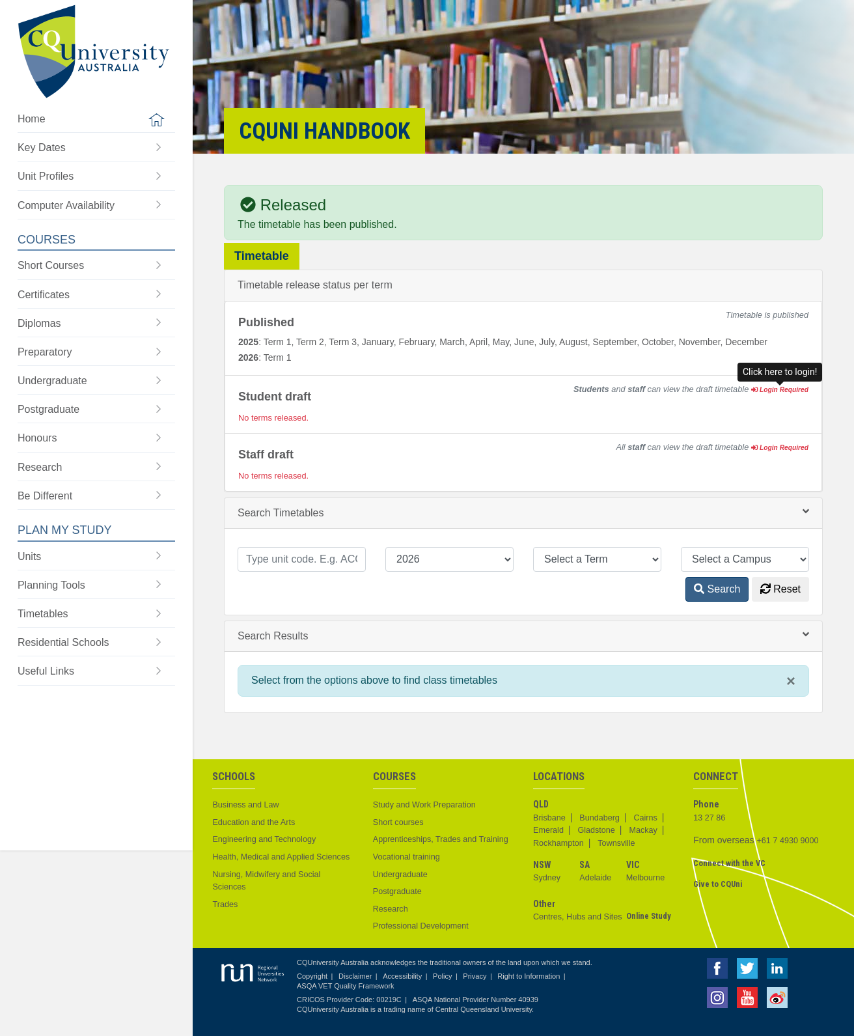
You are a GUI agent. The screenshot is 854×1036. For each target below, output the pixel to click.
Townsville (616, 843)
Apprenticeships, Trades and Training (440, 839)
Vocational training (406, 856)
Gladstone (595, 830)
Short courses (398, 822)
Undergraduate (400, 874)
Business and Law (245, 804)
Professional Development (421, 926)
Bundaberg (599, 817)
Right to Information (528, 976)
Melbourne (645, 877)
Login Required (779, 389)
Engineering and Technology (264, 839)
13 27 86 (709, 817)
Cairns (645, 817)
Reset (780, 589)
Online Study (648, 916)
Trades (225, 904)
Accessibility (402, 976)
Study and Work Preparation (424, 804)
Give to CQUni (717, 884)
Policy (442, 976)
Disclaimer (355, 976)
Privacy (474, 976)
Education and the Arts (253, 822)
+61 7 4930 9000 (788, 840)
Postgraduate (397, 891)
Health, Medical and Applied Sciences (281, 856)
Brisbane (549, 817)
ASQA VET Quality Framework (345, 986)
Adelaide (595, 877)
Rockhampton (558, 843)
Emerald (548, 830)
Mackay (643, 830)
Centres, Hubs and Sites (577, 916)
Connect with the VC (729, 863)
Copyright (312, 976)
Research (390, 909)
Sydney (546, 877)
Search (717, 589)
